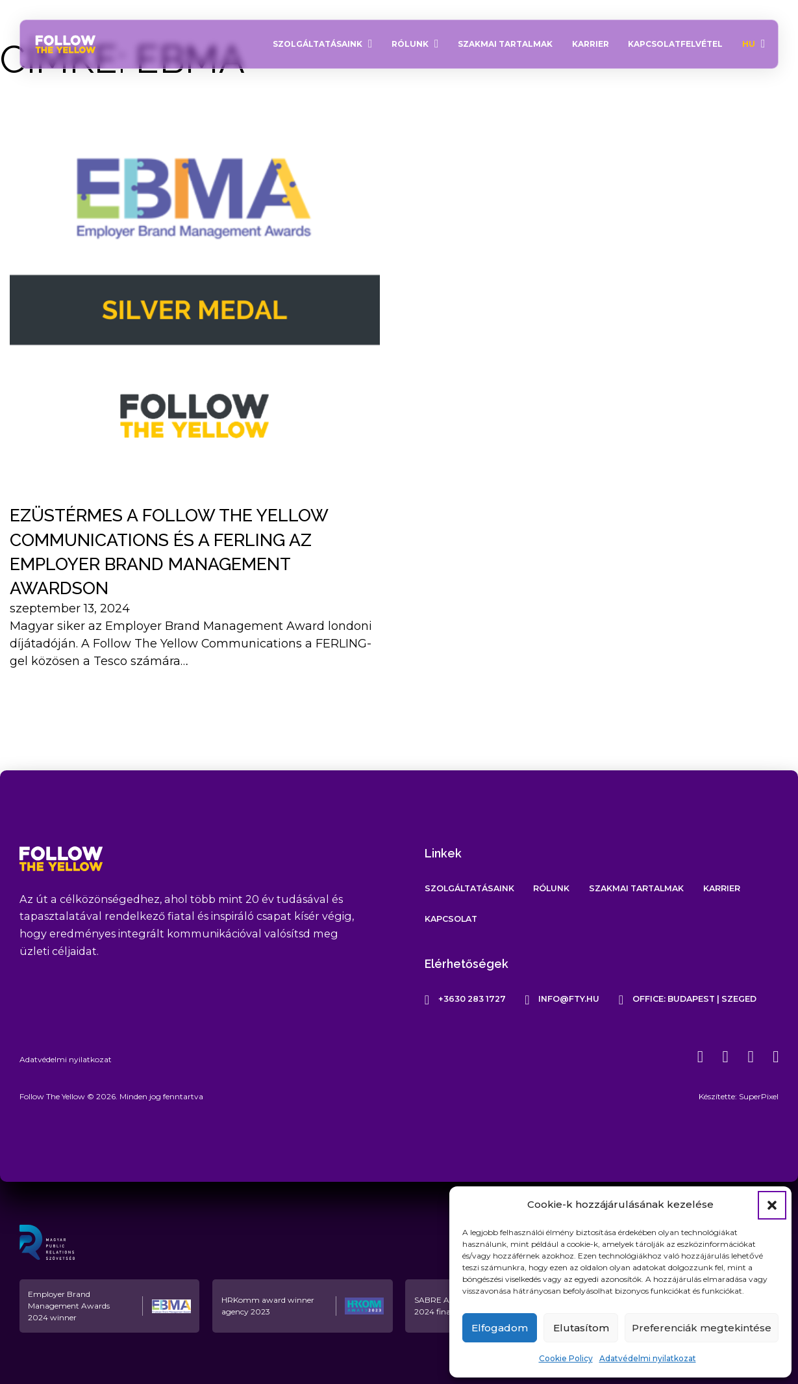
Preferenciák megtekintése (701, 1328)
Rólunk (410, 44)
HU (748, 44)
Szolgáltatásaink (317, 44)
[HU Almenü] (763, 44)
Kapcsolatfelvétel (675, 44)
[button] (772, 1205)
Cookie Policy (566, 1358)
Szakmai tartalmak (505, 44)
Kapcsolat (451, 919)
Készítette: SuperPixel (739, 1096)
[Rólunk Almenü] (436, 44)
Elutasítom (581, 1328)
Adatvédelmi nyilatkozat (647, 1358)
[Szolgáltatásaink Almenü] (370, 44)
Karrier (590, 44)
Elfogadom (499, 1328)
